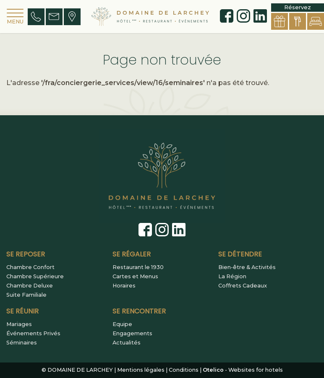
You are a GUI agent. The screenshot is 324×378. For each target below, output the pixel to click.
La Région (232, 277)
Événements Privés (33, 334)
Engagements (132, 334)
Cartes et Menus (135, 277)
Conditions (184, 370)
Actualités (126, 343)
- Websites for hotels (243, 370)
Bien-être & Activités (247, 267)
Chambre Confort (30, 267)
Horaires (124, 286)
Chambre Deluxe (29, 286)
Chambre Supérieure (35, 277)
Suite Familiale (26, 295)
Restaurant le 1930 (138, 267)
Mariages (19, 324)
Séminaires (21, 343)
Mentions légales (141, 370)
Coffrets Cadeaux (242, 286)
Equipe (122, 324)
